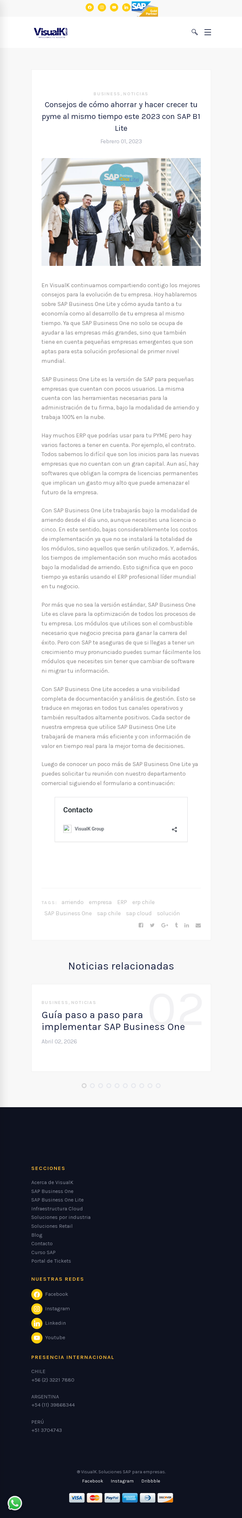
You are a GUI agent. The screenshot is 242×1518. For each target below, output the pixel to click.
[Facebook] (141, 925)
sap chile (109, 913)
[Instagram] (122, 1481)
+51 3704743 (46, 1430)
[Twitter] (152, 925)
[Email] (198, 925)
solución (168, 913)
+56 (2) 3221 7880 (52, 1380)
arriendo (73, 902)
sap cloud (139, 913)
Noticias (135, 94)
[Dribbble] (150, 1481)
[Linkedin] (187, 925)
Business (107, 94)
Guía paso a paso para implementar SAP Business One (113, 1021)
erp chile (143, 902)
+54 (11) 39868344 (53, 1405)
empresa (100, 902)
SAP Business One (68, 913)
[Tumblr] (176, 925)
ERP (122, 902)
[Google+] (165, 925)
